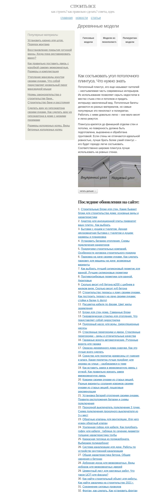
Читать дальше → (88, 191)
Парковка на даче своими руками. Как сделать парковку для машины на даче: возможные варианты (108, 260)
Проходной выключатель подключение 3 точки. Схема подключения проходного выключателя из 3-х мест (109, 411)
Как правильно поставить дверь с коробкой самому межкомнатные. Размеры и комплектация (48, 67)
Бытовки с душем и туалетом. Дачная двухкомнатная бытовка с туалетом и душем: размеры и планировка (106, 233)
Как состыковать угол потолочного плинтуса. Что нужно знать (108, 78)
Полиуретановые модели (130, 40)
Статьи (96, 17)
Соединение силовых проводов (102, 486)
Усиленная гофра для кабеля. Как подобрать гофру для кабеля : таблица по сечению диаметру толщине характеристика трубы (108, 431)
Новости (82, 17)
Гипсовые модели (88, 40)
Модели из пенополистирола (109, 40)
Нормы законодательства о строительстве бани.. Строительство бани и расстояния (49, 98)
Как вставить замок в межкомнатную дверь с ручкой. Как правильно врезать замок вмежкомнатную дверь (107, 371)
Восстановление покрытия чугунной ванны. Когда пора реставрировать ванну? (50, 54)
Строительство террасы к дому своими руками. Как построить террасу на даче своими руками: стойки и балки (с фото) (109, 296)
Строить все (83, 6)
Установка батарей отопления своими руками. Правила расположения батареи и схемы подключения (108, 399)
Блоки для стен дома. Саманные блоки (107, 312)
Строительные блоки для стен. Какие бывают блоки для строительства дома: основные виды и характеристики (108, 213)
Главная (67, 17)
